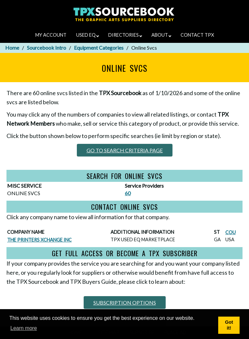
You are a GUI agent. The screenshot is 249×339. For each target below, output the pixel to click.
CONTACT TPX (197, 35)
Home (12, 47)
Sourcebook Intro (46, 47)
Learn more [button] (23, 328)
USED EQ (87, 35)
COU (230, 232)
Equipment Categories (99, 47)
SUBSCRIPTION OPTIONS (124, 302)
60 (128, 193)
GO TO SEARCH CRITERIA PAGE (125, 150)
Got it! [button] (229, 325)
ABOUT (161, 35)
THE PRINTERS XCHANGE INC (39, 240)
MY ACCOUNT (50, 35)
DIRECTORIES (125, 35)
